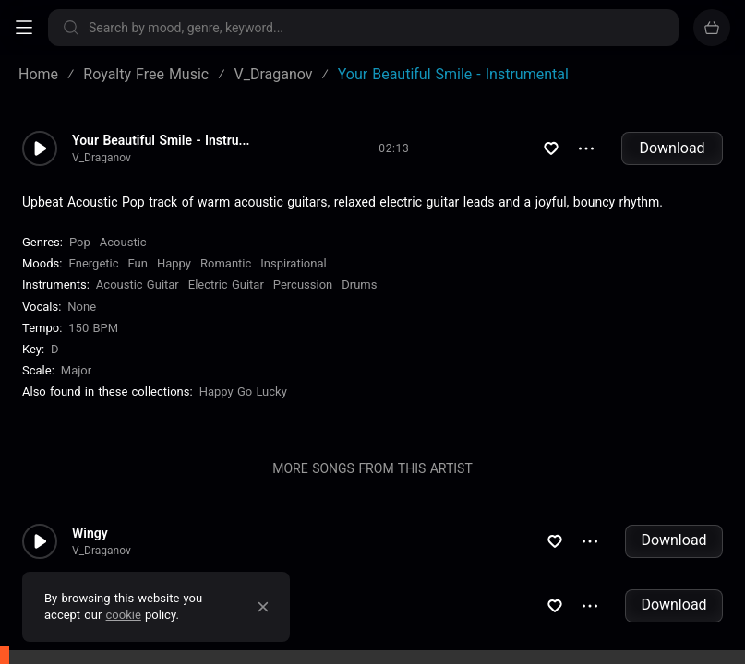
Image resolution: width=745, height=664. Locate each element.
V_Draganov (101, 157)
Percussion (302, 284)
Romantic (225, 263)
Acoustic (123, 242)
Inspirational (293, 263)
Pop (79, 242)
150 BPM (93, 328)
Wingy (90, 533)
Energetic (93, 263)
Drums (359, 284)
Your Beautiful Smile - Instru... (161, 140)
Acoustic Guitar (137, 284)
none (81, 307)
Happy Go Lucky (243, 391)
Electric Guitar (226, 284)
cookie (123, 615)
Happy (174, 263)
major (76, 370)
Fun (138, 263)
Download (671, 148)
